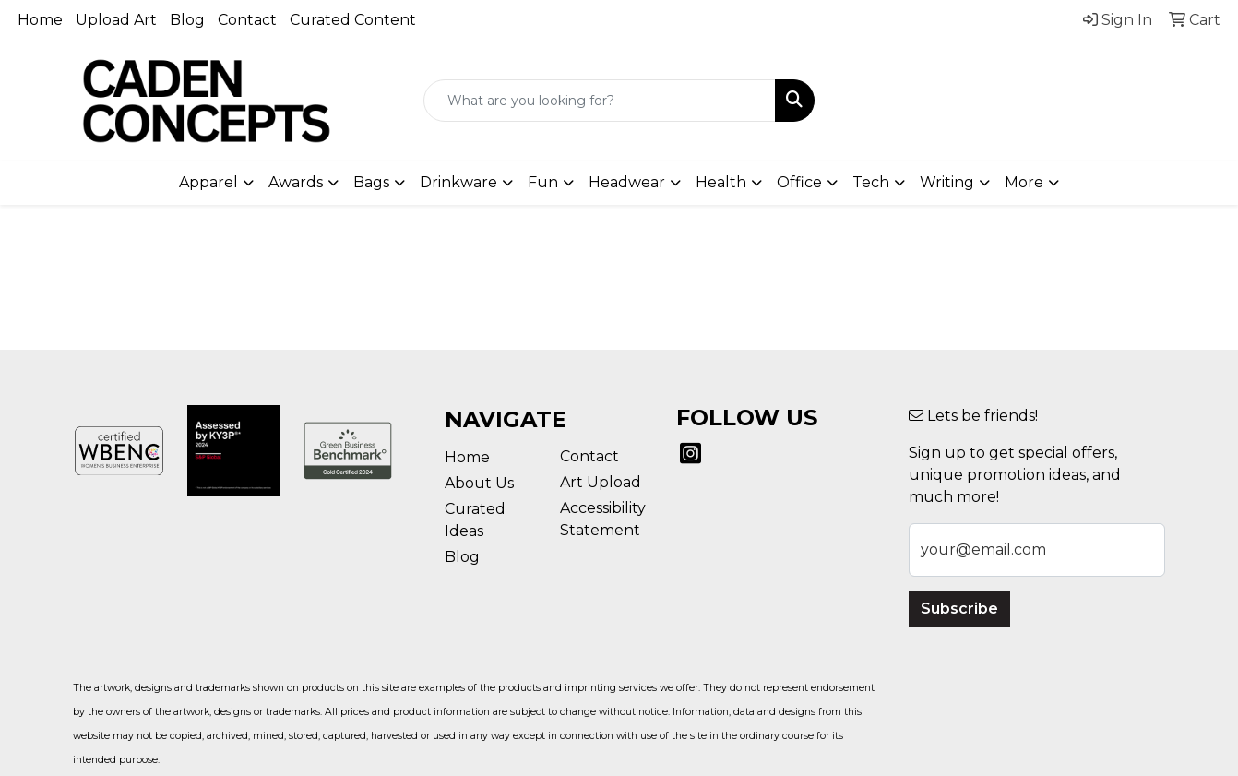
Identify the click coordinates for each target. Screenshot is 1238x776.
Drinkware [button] (458, 182)
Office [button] (799, 182)
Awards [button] (295, 182)
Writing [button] (947, 182)
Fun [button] (543, 182)
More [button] (1024, 182)
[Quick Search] (599, 100)
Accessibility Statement (603, 519)
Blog (187, 20)
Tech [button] (870, 182)
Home (40, 20)
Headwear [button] (627, 182)
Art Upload (600, 482)
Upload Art (116, 20)
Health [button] (721, 182)
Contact (247, 20)
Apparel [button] (208, 182)
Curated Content (353, 20)
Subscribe (959, 608)
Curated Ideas (475, 520)
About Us (479, 483)
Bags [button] (371, 182)
